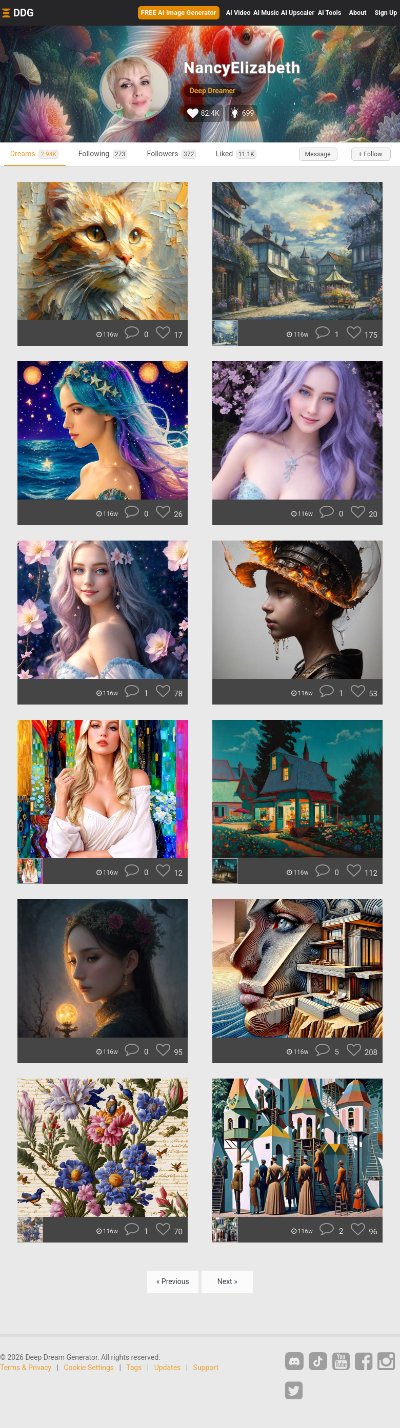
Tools (330, 12)
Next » (227, 1282)
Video (238, 12)
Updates (167, 1368)
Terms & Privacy (25, 1368)
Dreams (37, 154)
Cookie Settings (89, 1368)
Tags (134, 1368)
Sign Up (386, 12)
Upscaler (297, 12)
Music (266, 12)
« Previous (172, 1282)
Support (205, 1368)
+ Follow (369, 154)
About (358, 12)
